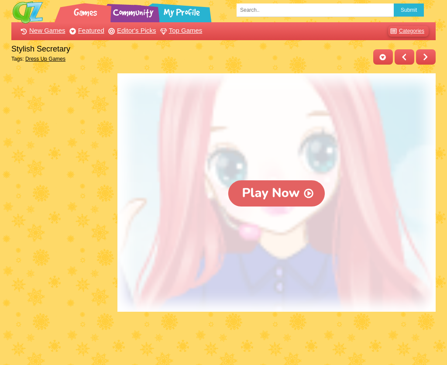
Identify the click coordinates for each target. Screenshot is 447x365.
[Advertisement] (62, 204)
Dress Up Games (45, 59)
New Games (41, 30)
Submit (409, 10)
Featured (85, 30)
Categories (406, 31)
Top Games (180, 30)
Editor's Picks (131, 30)
